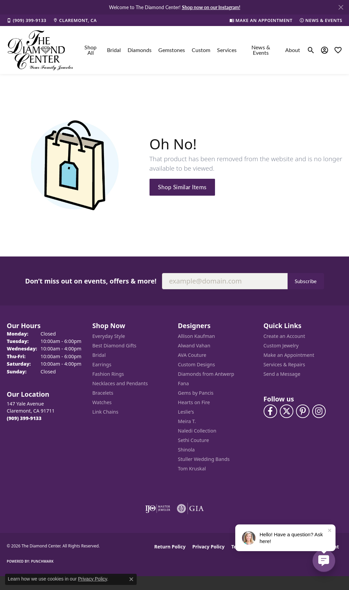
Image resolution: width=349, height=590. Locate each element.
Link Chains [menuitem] (105, 412)
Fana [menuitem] (183, 383)
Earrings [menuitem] (101, 364)
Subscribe (306, 281)
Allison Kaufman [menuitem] (196, 336)
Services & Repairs (284, 364)
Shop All (90, 50)
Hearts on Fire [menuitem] (194, 402)
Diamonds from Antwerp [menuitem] (206, 374)
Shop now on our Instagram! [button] (211, 7)
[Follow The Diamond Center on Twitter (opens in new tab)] (286, 411)
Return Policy (170, 546)
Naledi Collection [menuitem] (197, 430)
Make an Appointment (289, 355)
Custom (201, 49)
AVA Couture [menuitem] (192, 355)
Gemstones (171, 49)
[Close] (341, 7)
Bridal (114, 49)
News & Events (260, 50)
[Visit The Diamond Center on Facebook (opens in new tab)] (270, 411)
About (292, 49)
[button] (311, 50)
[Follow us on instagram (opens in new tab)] (319, 411)
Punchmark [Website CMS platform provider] (42, 561)
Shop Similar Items (182, 187)
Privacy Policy (208, 546)
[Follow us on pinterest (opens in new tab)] (303, 411)
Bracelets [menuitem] (102, 393)
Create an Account (284, 336)
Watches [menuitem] (102, 402)
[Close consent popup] (131, 579)
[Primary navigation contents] (190, 50)
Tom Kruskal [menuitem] (192, 468)
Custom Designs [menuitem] (196, 364)
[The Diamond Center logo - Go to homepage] (40, 50)
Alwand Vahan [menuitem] (194, 345)
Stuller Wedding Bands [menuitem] (204, 459)
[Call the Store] (24, 418)
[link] (26, 20)
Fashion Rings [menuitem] (108, 374)
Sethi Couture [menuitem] (193, 440)
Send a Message (282, 374)
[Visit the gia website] (190, 508)
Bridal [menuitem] (99, 355)
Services (227, 49)
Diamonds (140, 49)
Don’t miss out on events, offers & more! (90, 281)
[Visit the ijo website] (157, 508)
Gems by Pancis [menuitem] (196, 393)
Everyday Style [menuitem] (108, 336)
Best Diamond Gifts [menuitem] (114, 345)
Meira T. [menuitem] (187, 421)
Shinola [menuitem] (186, 449)
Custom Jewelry (281, 345)
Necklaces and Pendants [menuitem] (120, 383)
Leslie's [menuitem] (186, 412)
